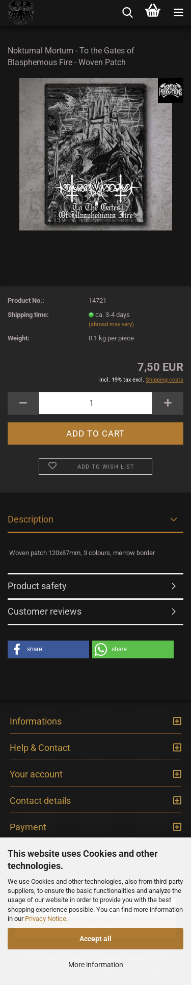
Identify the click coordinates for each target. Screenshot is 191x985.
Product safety (37, 586)
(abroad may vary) (111, 324)
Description (30, 519)
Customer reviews (44, 611)
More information (95, 965)
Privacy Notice (45, 918)
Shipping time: (28, 314)
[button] (48, 649)
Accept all (95, 939)
